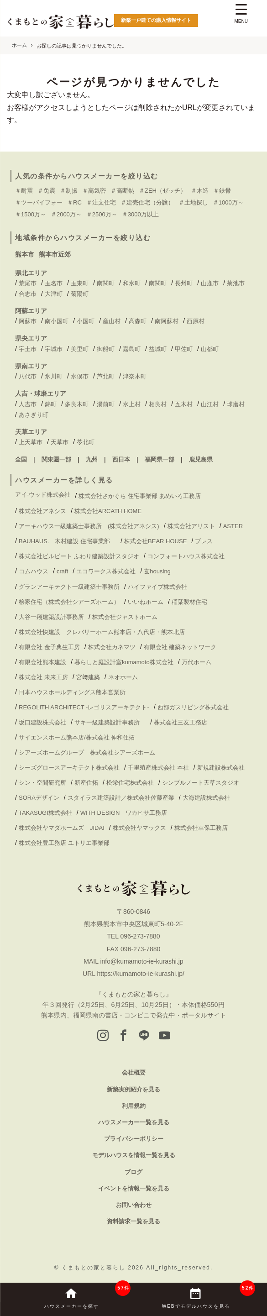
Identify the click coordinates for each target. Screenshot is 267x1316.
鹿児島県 (201, 459)
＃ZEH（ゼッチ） (162, 190)
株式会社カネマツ (112, 647)
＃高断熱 (122, 190)
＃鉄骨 (222, 190)
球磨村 (236, 404)
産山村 (111, 321)
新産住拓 (86, 782)
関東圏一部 (56, 459)
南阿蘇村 (166, 321)
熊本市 (24, 254)
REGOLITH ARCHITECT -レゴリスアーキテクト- (84, 707)
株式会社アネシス (42, 511)
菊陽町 (80, 293)
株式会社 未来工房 (43, 677)
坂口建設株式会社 (42, 722)
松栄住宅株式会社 (130, 782)
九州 (92, 459)
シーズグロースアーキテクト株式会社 (69, 767)
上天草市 (30, 442)
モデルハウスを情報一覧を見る (133, 1155)
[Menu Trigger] (241, 14)
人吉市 (28, 404)
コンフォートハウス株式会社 (186, 556)
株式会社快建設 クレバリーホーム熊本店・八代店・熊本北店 (102, 632)
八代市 (28, 376)
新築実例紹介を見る (133, 1089)
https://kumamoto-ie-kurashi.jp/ (140, 973)
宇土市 (28, 349)
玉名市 (54, 283)
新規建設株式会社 (221, 767)
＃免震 (46, 190)
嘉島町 (132, 349)
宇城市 (54, 349)
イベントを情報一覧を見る (133, 1188)
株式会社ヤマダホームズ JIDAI (62, 827)
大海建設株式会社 (206, 797)
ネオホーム (123, 677)
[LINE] (144, 1036)
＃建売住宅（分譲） (147, 202)
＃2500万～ (101, 214)
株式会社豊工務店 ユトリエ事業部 (64, 842)
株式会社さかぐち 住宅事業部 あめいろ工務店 (139, 496)
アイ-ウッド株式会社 (42, 494)
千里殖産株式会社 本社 (158, 767)
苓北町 (85, 442)
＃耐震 (24, 190)
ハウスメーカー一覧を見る (133, 1122)
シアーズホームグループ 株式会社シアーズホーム (87, 752)
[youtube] (164, 1036)
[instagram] (103, 1036)
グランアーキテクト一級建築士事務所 (69, 586)
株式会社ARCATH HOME (107, 511)
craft (62, 571)
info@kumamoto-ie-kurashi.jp (141, 961)
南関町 (106, 283)
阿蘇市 (28, 321)
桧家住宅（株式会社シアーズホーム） (69, 601)
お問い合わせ (134, 1204)
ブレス (204, 541)
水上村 (132, 404)
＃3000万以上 (140, 214)
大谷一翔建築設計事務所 (51, 616)
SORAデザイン (39, 797)
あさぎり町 (33, 414)
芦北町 (106, 376)
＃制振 (69, 190)
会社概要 (134, 1072)
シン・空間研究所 (42, 782)
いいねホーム (145, 601)
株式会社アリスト (191, 526)
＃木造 (200, 190)
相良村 (158, 404)
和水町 (132, 283)
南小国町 (56, 321)
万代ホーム (196, 662)
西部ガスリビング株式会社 (193, 707)
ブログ (133, 1172)
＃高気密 (94, 190)
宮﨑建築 (88, 677)
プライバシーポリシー (133, 1138)
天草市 (59, 442)
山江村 (210, 404)
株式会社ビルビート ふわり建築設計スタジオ (79, 556)
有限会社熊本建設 (42, 662)
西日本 (121, 459)
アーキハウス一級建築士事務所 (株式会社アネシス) (89, 526)
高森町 (138, 321)
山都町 (210, 349)
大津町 (54, 293)
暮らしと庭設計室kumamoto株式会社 (123, 662)
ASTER (233, 526)
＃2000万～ (66, 214)
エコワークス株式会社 (106, 571)
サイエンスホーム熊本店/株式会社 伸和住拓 (77, 737)
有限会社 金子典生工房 (49, 647)
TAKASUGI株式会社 (45, 812)
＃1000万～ (228, 202)
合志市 (28, 293)
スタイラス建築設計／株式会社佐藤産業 (121, 797)
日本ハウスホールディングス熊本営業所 (72, 692)
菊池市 (236, 283)
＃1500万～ (30, 214)
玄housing (157, 571)
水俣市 (80, 376)
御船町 (106, 349)
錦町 (51, 404)
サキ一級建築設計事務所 (110, 722)
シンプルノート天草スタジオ (200, 782)
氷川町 (54, 376)
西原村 (195, 321)
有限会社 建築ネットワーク (180, 647)
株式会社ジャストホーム (124, 616)
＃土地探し (193, 202)
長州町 (184, 283)
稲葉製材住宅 (189, 601)
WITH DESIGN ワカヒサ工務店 (126, 812)
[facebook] (123, 1036)
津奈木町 (135, 376)
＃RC (74, 202)
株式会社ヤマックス (139, 827)
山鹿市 (210, 283)
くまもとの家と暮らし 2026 (104, 1267)
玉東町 (80, 283)
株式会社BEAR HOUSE (155, 541)
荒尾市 (28, 283)
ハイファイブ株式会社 (157, 586)
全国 (21, 459)
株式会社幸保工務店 (201, 827)
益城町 (158, 349)
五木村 (184, 404)
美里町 (80, 349)
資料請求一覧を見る (133, 1221)
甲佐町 (184, 349)
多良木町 (77, 404)
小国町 (85, 321)
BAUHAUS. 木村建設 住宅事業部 (67, 541)
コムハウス (33, 571)
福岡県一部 (159, 459)
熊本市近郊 (55, 254)
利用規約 (134, 1105)
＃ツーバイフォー (39, 202)
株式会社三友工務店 (180, 722)
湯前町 (106, 404)
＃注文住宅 (101, 202)
